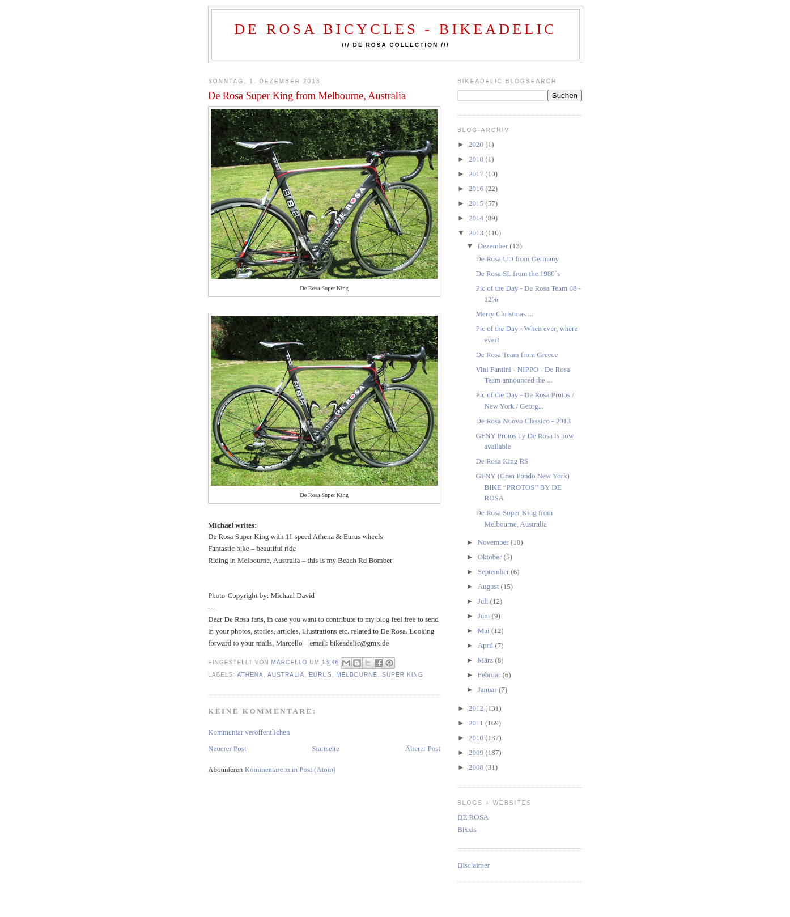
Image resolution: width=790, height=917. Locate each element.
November (494, 542)
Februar (490, 674)
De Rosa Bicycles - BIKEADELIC (395, 29)
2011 (477, 723)
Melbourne (356, 675)
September (494, 571)
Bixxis (467, 829)
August (489, 586)
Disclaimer (473, 865)
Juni (485, 616)
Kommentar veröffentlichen (249, 732)
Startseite (325, 748)
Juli (484, 601)
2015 (477, 203)
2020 (477, 144)
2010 (477, 737)
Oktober (491, 557)
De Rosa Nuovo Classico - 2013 (522, 421)
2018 (477, 159)
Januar (488, 689)
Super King (402, 675)
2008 (477, 767)
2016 (477, 188)
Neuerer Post (227, 748)
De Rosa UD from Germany (517, 258)
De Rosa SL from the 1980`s (517, 273)
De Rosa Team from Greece (516, 354)
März (486, 660)
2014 (477, 218)
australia (285, 675)
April (486, 645)
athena (250, 675)
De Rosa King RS (501, 461)
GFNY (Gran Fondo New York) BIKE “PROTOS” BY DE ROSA (522, 487)
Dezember (494, 245)
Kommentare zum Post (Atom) (290, 769)
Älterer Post (422, 748)
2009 (477, 752)
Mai (484, 630)
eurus (320, 675)
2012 (477, 708)
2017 (477, 173)
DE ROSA (473, 817)
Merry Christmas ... (504, 313)
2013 (477, 232)
